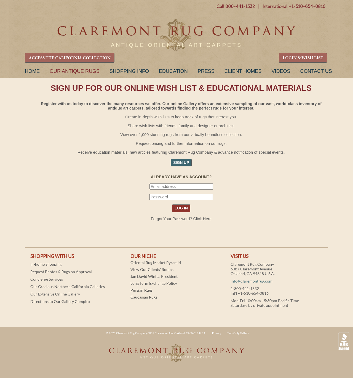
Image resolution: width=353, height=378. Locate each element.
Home (32, 71)
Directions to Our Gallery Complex (60, 301)
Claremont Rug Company (176, 35)
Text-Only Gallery (238, 333)
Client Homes (243, 71)
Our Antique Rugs (75, 71)
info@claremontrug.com (251, 281)
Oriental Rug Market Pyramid (155, 262)
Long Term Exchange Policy (153, 283)
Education (173, 71)
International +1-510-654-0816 (294, 6)
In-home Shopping (45, 264)
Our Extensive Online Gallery (55, 294)
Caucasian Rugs (143, 297)
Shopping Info (129, 71)
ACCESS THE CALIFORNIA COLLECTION (70, 58)
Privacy (216, 333)
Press (206, 71)
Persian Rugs (141, 290)
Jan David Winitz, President (154, 276)
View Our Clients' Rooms (151, 269)
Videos (280, 71)
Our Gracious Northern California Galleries (67, 286)
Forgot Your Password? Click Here (181, 219)
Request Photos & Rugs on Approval (61, 271)
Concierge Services (46, 279)
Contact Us (316, 71)
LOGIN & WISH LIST (303, 58)
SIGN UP (181, 162)
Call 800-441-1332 (235, 6)
